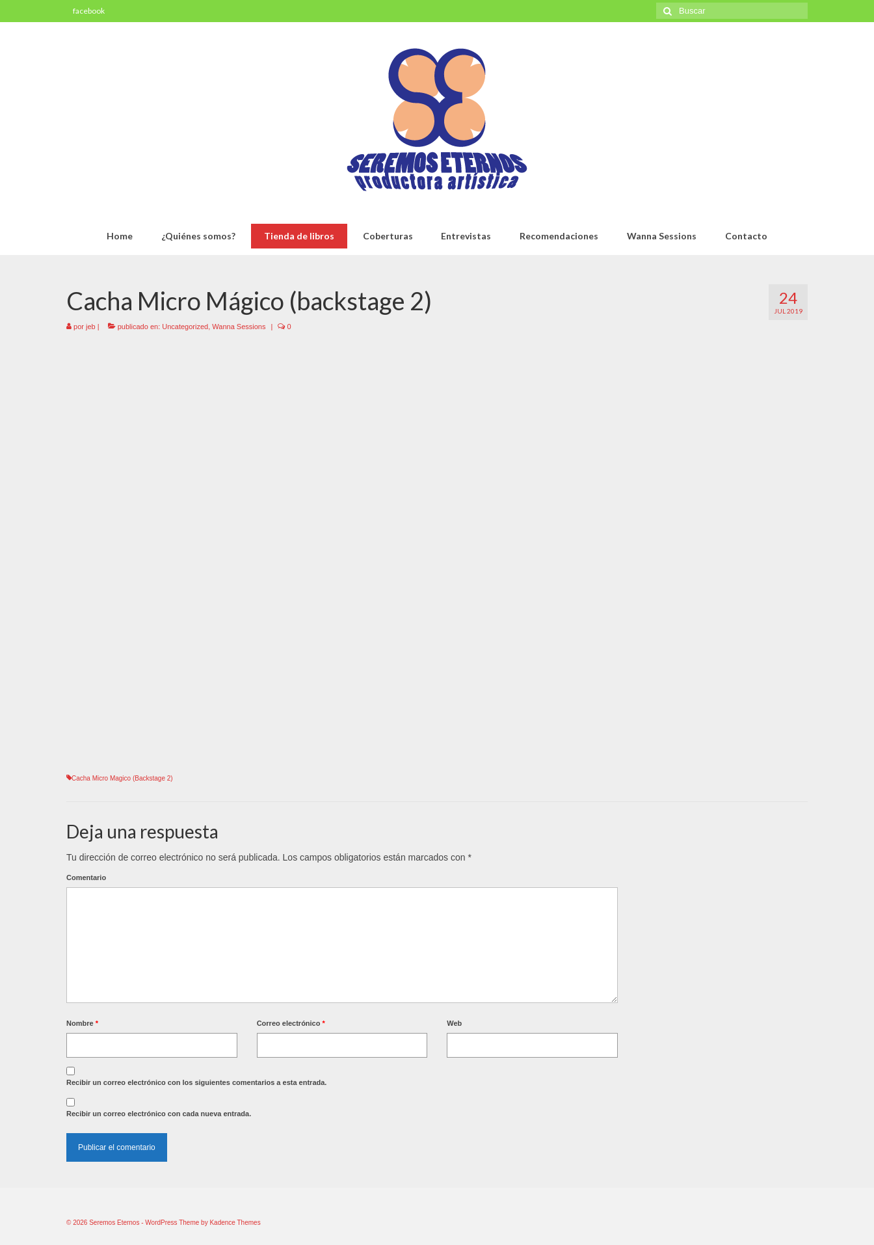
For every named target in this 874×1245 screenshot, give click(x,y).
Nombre (82, 1023)
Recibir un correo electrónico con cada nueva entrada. (158, 1114)
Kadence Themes (234, 1222)
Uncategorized (185, 326)
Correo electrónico (291, 1023)
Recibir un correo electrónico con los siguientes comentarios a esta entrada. (196, 1082)
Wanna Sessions (238, 326)
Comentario (86, 877)
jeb (91, 326)
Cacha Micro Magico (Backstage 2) (122, 778)
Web (454, 1023)
